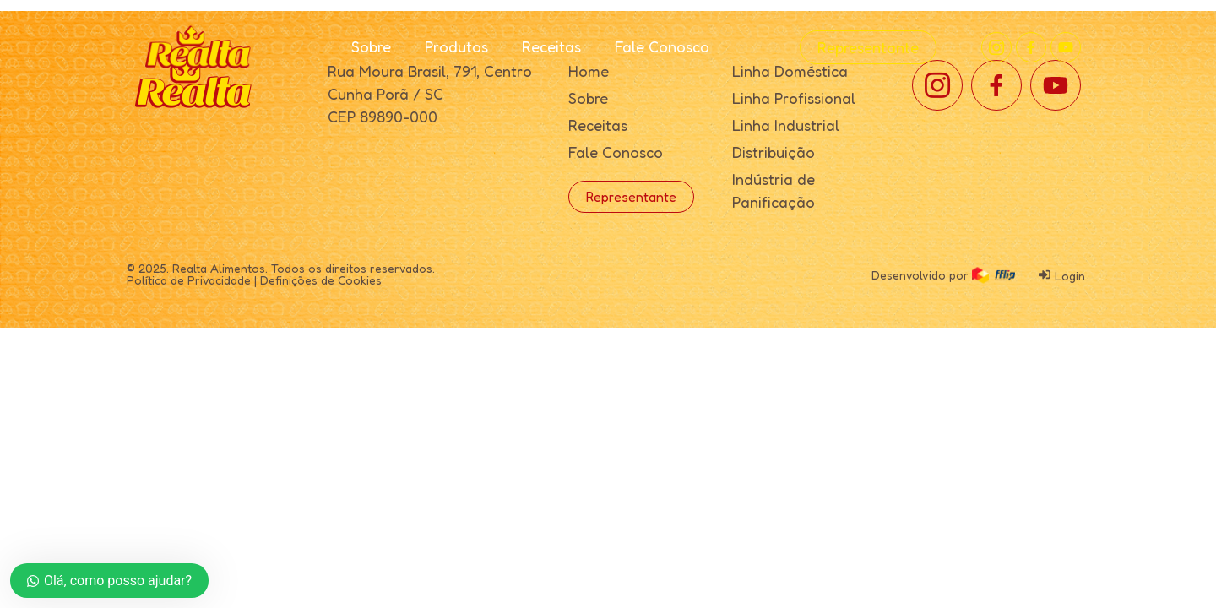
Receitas (551, 46)
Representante (868, 47)
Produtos (456, 46)
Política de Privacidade (189, 280)
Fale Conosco (662, 46)
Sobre (371, 46)
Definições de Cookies (321, 280)
